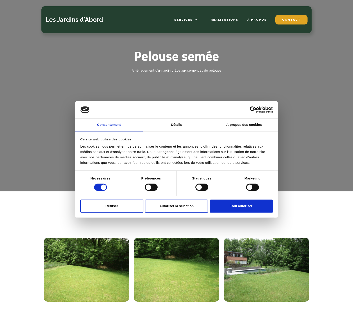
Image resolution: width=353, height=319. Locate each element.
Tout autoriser (241, 206)
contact (291, 19)
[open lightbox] (86, 270)
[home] (74, 19)
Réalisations (224, 19)
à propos (257, 19)
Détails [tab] (176, 124)
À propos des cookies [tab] (244, 124)
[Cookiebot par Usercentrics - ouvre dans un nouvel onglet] (253, 109)
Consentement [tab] (109, 124)
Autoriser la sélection (176, 206)
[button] (186, 19)
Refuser (112, 206)
